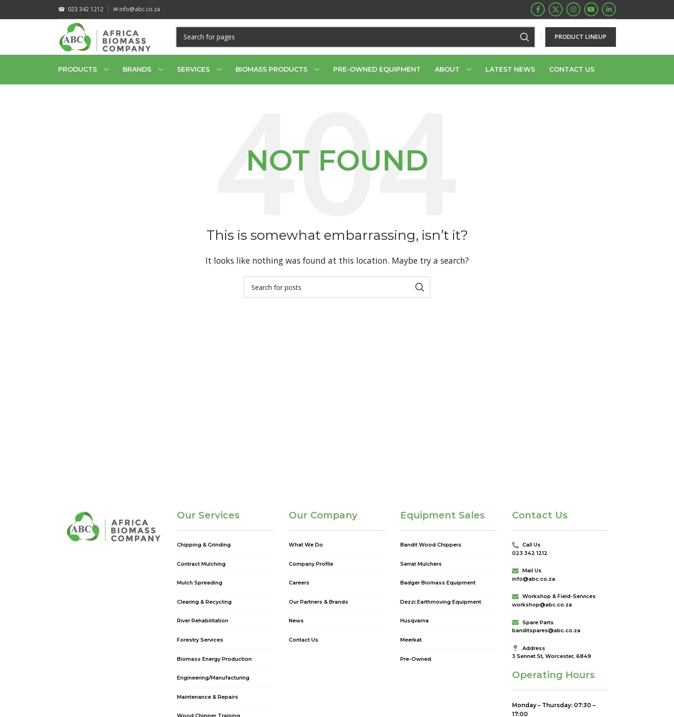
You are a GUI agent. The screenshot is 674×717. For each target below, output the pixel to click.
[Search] (358, 44)
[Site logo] (108, 43)
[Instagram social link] (573, 10)
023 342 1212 (80, 10)
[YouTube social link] (591, 10)
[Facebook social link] (538, 10)
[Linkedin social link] (609, 10)
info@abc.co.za (136, 10)
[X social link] (556, 10)
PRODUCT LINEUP (581, 44)
